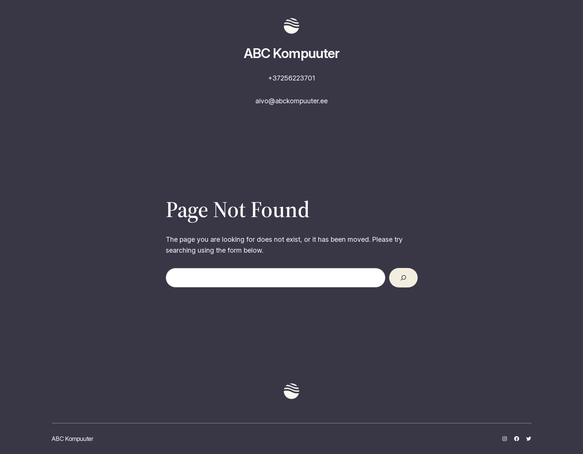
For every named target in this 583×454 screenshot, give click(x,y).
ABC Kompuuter (291, 53)
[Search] (403, 277)
